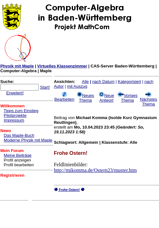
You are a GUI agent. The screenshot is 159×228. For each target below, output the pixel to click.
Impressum (14, 120)
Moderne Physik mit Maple (28, 140)
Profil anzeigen (17, 160)
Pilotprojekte (15, 115)
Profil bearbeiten (19, 164)
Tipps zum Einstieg (21, 110)
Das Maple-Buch (19, 135)
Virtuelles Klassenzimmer (62, 66)
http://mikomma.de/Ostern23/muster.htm (95, 170)
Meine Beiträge (17, 155)
